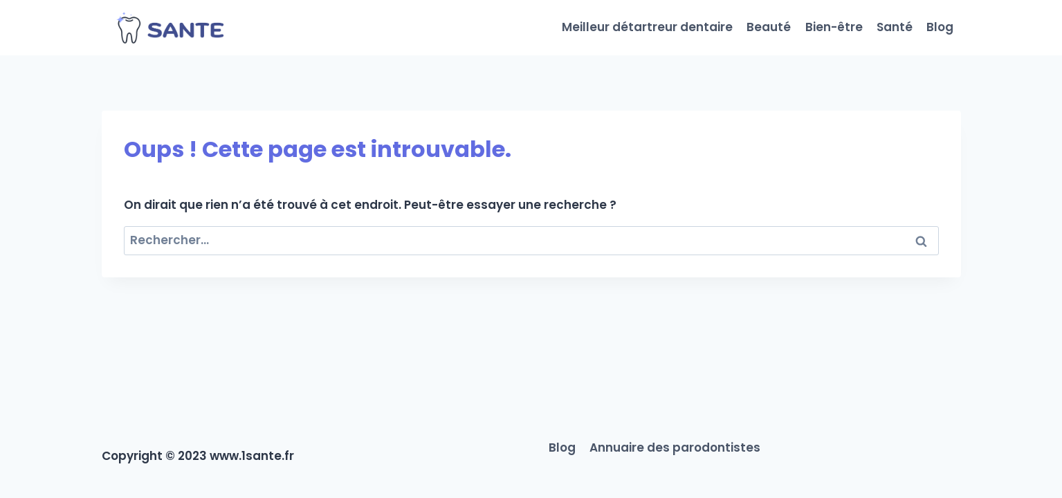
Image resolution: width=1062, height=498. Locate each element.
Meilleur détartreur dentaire (647, 27)
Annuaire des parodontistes (674, 447)
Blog (939, 27)
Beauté (769, 27)
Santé (895, 27)
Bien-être (834, 27)
